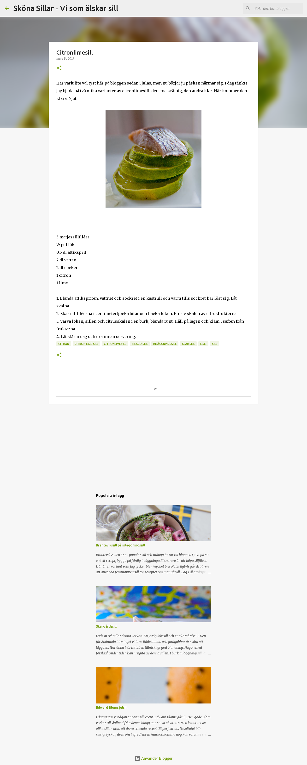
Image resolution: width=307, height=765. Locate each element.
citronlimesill (115, 343)
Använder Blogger (153, 758)
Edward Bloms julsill (111, 707)
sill (214, 343)
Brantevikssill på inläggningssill (120, 545)
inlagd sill (140, 343)
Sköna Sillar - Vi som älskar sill (65, 8)
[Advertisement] (153, 444)
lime (203, 343)
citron (63, 343)
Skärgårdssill (106, 626)
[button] (59, 68)
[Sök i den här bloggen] (278, 8)
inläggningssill (165, 343)
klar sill (188, 343)
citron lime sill (86, 343)
